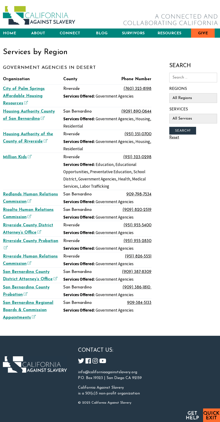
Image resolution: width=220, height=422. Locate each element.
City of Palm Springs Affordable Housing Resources (24, 96)
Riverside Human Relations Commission (30, 260)
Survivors (133, 33)
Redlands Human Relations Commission (30, 198)
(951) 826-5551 (138, 256)
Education (105, 164)
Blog (101, 33)
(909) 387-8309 (136, 272)
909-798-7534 (138, 194)
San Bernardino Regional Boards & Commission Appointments (28, 310)
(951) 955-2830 (137, 241)
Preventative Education (110, 171)
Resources (169, 33)
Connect (70, 33)
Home (9, 33)
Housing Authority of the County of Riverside (28, 137)
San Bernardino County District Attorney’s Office (30, 275)
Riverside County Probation (30, 244)
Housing (142, 119)
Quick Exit (211, 415)
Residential (73, 126)
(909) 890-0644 (136, 111)
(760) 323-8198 (137, 89)
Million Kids (16, 157)
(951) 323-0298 (137, 157)
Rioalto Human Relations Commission (28, 213)
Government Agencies (115, 96)
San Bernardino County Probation (26, 291)
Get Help (192, 415)
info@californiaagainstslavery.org (107, 372)
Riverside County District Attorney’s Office (28, 229)
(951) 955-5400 (137, 225)
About (38, 33)
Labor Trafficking (94, 186)
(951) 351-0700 (137, 134)
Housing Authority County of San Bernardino (29, 115)
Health (124, 179)
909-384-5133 (139, 303)
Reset (174, 137)
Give (203, 33)
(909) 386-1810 (136, 287)
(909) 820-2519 (136, 210)
